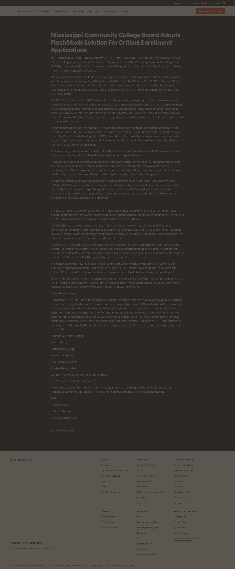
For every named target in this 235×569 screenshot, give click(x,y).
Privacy (51, 565)
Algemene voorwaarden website (69, 565)
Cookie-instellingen (97, 565)
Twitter (71, 348)
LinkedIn (68, 355)
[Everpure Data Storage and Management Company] (21, 460)
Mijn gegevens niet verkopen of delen (120, 565)
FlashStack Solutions (63, 361)
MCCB (60, 100)
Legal (86, 565)
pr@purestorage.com (64, 417)
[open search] (224, 3)
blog (65, 342)
